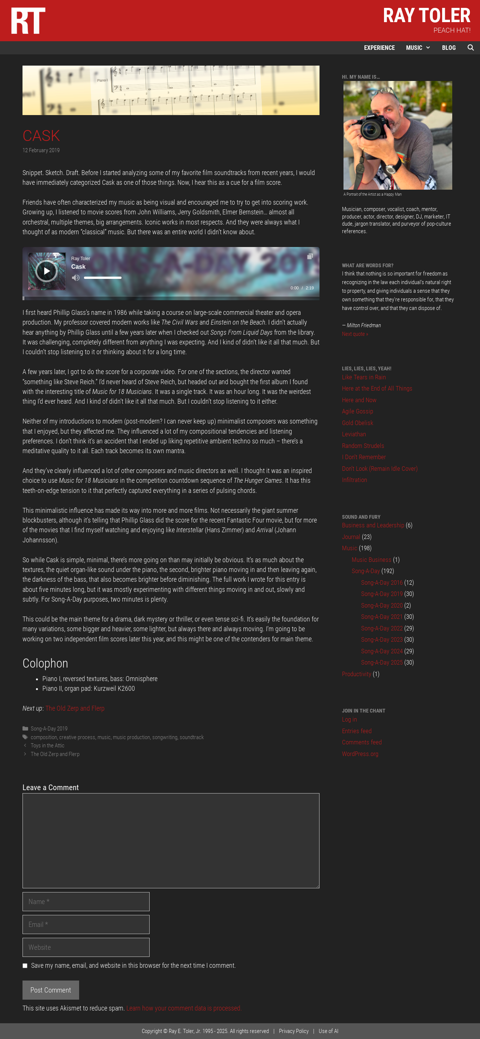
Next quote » (355, 334)
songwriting (164, 737)
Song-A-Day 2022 (382, 628)
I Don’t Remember (364, 457)
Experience (379, 47)
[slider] (103, 277)
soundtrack (192, 737)
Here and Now (359, 400)
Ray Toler (427, 15)
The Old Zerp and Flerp (75, 708)
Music (421, 47)
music (104, 737)
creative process (77, 737)
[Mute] (75, 277)
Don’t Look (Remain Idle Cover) (380, 468)
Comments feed (362, 742)
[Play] (47, 271)
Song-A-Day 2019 (49, 728)
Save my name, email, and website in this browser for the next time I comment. (133, 965)
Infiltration (354, 480)
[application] (171, 273)
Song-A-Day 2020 (382, 605)
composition (44, 737)
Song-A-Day (366, 571)
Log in (349, 719)
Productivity (356, 674)
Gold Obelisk (357, 423)
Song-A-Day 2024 (382, 651)
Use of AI (329, 1031)
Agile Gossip (357, 411)
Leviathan (354, 434)
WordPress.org (360, 754)
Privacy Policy (294, 1031)
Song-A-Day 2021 (382, 616)
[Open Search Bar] (470, 47)
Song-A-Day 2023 (382, 639)
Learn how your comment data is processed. (184, 1008)
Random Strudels (363, 445)
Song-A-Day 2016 (382, 582)
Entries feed (357, 731)
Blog (449, 47)
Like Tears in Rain (364, 377)
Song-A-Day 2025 (382, 662)
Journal (351, 536)
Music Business (372, 559)
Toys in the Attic (47, 745)
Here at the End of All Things (377, 388)
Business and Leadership (373, 525)
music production (131, 737)
